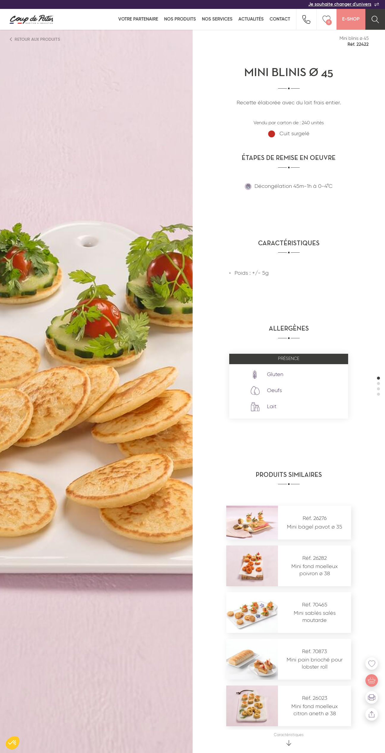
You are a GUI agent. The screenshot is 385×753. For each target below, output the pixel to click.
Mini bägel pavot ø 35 (314, 527)
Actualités (251, 19)
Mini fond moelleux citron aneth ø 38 (314, 710)
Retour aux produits (35, 39)
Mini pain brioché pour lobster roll (315, 663)
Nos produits (180, 19)
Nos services (217, 19)
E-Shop (350, 19)
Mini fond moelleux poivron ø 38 (314, 570)
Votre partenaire (138, 19)
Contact (280, 19)
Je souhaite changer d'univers (343, 4)
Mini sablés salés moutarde (315, 617)
